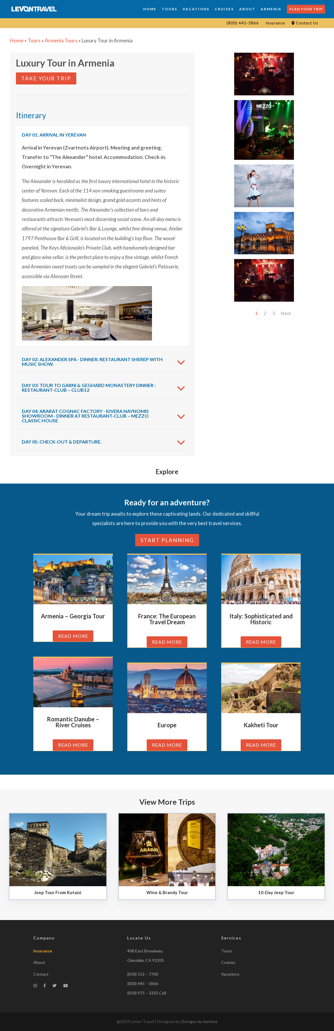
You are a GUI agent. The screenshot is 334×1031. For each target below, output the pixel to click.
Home (17, 40)
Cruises (228, 962)
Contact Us (305, 23)
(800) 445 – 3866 (142, 983)
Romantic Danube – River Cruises (73, 721)
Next (286, 313)
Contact (41, 974)
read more (73, 636)
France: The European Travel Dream (167, 618)
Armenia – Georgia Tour (73, 616)
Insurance (275, 23)
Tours (34, 40)
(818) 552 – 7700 (142, 974)
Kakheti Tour (261, 724)
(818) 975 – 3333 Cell (146, 992)
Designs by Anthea (199, 1021)
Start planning (167, 540)
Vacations (230, 974)
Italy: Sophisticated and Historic (261, 618)
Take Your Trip (46, 78)
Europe (167, 724)
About (39, 962)
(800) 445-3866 (242, 23)
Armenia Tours (61, 40)
